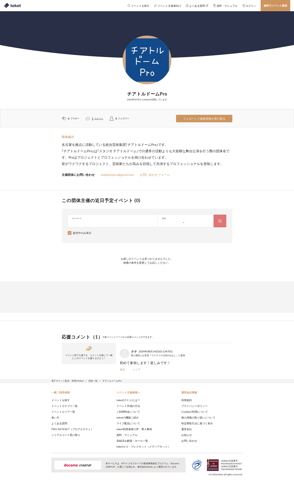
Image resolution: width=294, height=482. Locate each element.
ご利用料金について (128, 411)
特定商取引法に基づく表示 (197, 423)
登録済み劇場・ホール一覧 (132, 440)
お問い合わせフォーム (155, 174)
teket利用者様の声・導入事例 (134, 429)
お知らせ (186, 434)
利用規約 (186, 400)
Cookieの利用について (194, 411)
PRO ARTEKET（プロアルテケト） (72, 429)
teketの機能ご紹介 (127, 417)
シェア (136, 369)
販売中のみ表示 (82, 232)
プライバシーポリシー (194, 405)
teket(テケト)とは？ (128, 400)
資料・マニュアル (126, 434)
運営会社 (186, 429)
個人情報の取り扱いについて (198, 417)
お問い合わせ (189, 440)
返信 (122, 369)
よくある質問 (59, 423)
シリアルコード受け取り (65, 434)
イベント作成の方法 (128, 405)
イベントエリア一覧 (63, 411)
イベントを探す (60, 400)
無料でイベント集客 (275, 5)
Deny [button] (221, 463)
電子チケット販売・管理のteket (67, 380)
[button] (45, 468)
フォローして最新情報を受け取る (204, 118)
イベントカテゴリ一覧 (64, 405)
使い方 (55, 417)
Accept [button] (240, 463)
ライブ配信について (128, 423)
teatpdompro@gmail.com (117, 174)
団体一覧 (93, 380)
